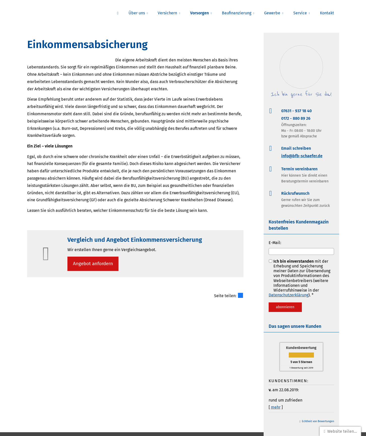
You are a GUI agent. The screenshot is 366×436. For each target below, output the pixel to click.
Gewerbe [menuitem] (272, 13)
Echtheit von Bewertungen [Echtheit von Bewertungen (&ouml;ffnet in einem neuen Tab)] (318, 421)
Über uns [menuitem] (137, 13)
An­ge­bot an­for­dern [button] (94, 264)
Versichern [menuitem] (167, 13)
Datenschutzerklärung (288, 295)
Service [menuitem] (300, 13)
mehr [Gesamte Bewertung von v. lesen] (275, 407)
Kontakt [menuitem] (327, 13)
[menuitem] (117, 13)
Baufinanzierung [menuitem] (236, 13)
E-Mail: (275, 242)
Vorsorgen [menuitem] (199, 13)
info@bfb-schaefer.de (301, 155)
